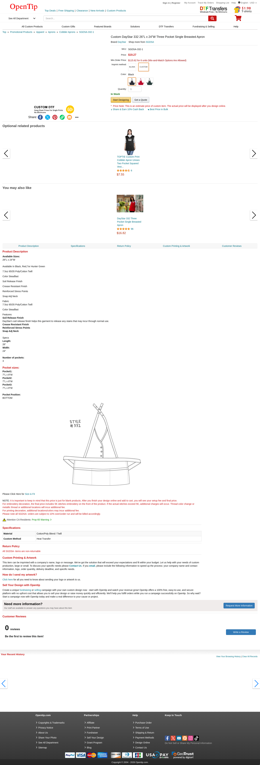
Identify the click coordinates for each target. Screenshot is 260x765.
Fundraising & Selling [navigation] (204, 26)
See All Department (18, 18)
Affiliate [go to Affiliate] (91, 722)
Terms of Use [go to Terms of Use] (142, 727)
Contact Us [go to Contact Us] (141, 747)
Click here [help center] (7, 579)
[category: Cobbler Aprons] (67, 32)
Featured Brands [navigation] (102, 26)
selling (37, 590)
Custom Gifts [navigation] (68, 26)
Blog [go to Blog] (89, 747)
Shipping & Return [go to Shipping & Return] (144, 732)
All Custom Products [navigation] (32, 26)
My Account (189, 2)
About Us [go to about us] (43, 732)
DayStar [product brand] (122, 42)
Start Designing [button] (121, 100)
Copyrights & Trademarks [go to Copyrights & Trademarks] (51, 722)
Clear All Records (250, 656)
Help (233, 2)
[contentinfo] (23, 6)
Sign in (166, 3)
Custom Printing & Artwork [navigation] (176, 246)
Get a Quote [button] (140, 100)
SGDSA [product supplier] (150, 42)
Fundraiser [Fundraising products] (92, 732)
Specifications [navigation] (78, 246)
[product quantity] (134, 89)
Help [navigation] (236, 26)
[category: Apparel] (40, 32)
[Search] (212, 18)
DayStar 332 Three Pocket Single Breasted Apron (129, 221)
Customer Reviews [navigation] (231, 246)
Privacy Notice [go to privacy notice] (45, 727)
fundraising (25, 590)
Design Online (142, 742)
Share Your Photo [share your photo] (47, 737)
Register (176, 3)
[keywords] (125, 18)
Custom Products (116, 10)
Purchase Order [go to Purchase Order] (143, 722)
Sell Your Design (95, 737)
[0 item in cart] (238, 19)
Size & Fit (30, 494)
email (92, 565)
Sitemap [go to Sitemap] (42, 747)
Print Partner (93, 727)
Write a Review (241, 632)
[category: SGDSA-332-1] (86, 32)
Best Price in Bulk (158, 109)
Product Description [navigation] (29, 246)
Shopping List (222, 2)
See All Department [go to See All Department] (48, 742)
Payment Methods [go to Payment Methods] (144, 737)
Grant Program (94, 742)
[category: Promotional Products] (21, 32)
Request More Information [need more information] (239, 605)
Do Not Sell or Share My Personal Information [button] (188, 743)
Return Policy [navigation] (124, 246)
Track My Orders (206, 2)
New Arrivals (97, 10)
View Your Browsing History (228, 656)
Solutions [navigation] (135, 26)
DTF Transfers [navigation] (166, 26)
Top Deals (50, 10)
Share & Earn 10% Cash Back (127, 109)
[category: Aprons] (51, 32)
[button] (247, 2)
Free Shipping (66, 10)
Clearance (82, 10)
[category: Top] (4, 32)
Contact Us (75, 565)
